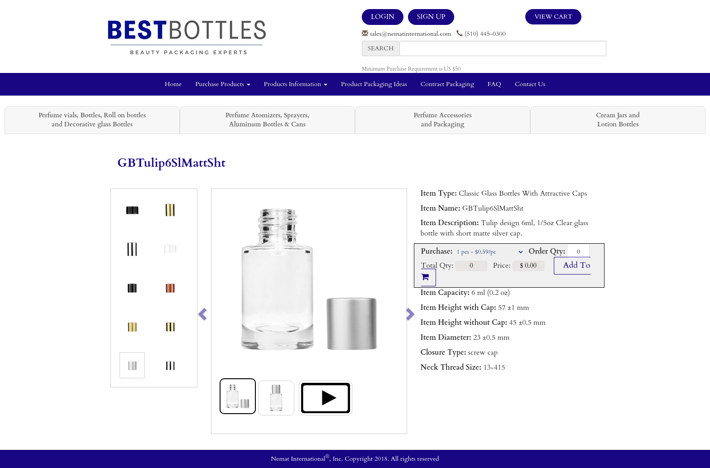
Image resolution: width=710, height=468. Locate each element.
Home (173, 84)
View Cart (553, 16)
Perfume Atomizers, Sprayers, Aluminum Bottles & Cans (267, 120)
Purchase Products (222, 84)
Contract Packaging (447, 84)
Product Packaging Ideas (374, 84)
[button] (221, 311)
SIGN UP (431, 16)
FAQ (494, 84)
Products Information (296, 84)
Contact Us (530, 84)
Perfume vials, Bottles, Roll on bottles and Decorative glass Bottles (92, 120)
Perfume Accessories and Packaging (442, 120)
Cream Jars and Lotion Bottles (617, 120)
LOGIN (382, 16)
